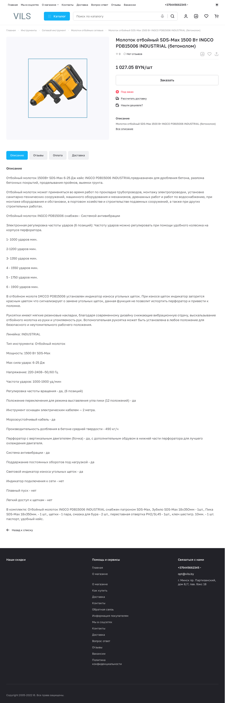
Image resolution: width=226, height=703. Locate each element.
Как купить (99, 590)
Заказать (167, 80)
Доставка (78, 155)
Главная (97, 567)
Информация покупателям (110, 615)
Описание (17, 155)
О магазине (100, 574)
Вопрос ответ (101, 641)
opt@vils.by (186, 574)
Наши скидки (16, 559)
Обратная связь (103, 609)
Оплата (58, 155)
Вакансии (99, 653)
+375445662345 (175, 4)
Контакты (98, 603)
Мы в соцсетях (102, 622)
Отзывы (38, 155)
